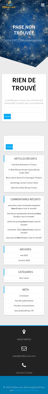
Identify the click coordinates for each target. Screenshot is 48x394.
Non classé (24, 278)
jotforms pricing (15, 221)
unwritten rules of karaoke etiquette (24, 205)
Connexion (24, 295)
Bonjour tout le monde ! (26, 208)
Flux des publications (24, 300)
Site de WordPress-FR (24, 310)
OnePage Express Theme (26, 390)
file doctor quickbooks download (21, 213)
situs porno (11, 237)
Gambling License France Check (24, 182)
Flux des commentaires (24, 305)
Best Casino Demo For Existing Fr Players (24, 177)
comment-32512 (15, 229)
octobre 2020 (24, 260)
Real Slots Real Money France (24, 187)
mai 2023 (24, 255)
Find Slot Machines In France (24, 164)
